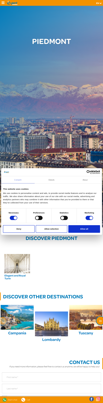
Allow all (84, 229)
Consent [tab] (17, 180)
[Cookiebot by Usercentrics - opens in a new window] (88, 172)
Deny (18, 229)
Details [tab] (51, 180)
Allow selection (51, 229)
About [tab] (85, 180)
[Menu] (3, 3)
